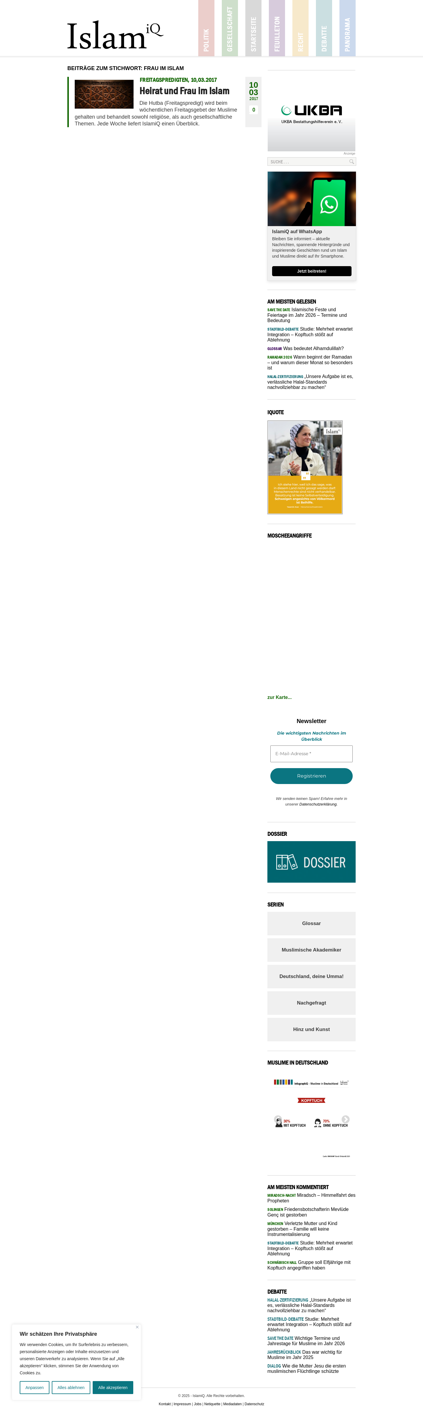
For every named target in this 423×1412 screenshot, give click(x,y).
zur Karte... (279, 697)
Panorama (347, 28)
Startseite (253, 28)
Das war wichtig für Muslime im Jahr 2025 (304, 1355)
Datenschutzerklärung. (318, 804)
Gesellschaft (230, 28)
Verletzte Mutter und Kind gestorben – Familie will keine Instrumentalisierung (302, 1229)
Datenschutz (254, 1404)
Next (344, 1118)
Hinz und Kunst (311, 1029)
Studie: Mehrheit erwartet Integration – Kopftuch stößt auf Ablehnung (310, 334)
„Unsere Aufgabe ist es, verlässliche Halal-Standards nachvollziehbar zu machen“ (310, 382)
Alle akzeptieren (113, 1387)
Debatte (324, 28)
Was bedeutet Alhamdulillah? (305, 348)
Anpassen (34, 1387)
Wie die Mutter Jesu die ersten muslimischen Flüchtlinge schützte (306, 1368)
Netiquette (212, 1404)
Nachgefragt (311, 1003)
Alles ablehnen (70, 1387)
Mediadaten (232, 1404)
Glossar (311, 923)
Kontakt (165, 1404)
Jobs (197, 1404)
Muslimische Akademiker (312, 950)
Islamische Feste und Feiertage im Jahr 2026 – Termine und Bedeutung (307, 315)
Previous (276, 1118)
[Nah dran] (137, 1327)
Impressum (182, 1404)
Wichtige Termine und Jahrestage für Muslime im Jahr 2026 (306, 1341)
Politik (206, 28)
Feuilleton (277, 28)
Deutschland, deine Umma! (311, 976)
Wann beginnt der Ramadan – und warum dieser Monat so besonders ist (310, 362)
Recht (300, 28)
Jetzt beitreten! (312, 271)
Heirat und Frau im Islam (184, 90)
